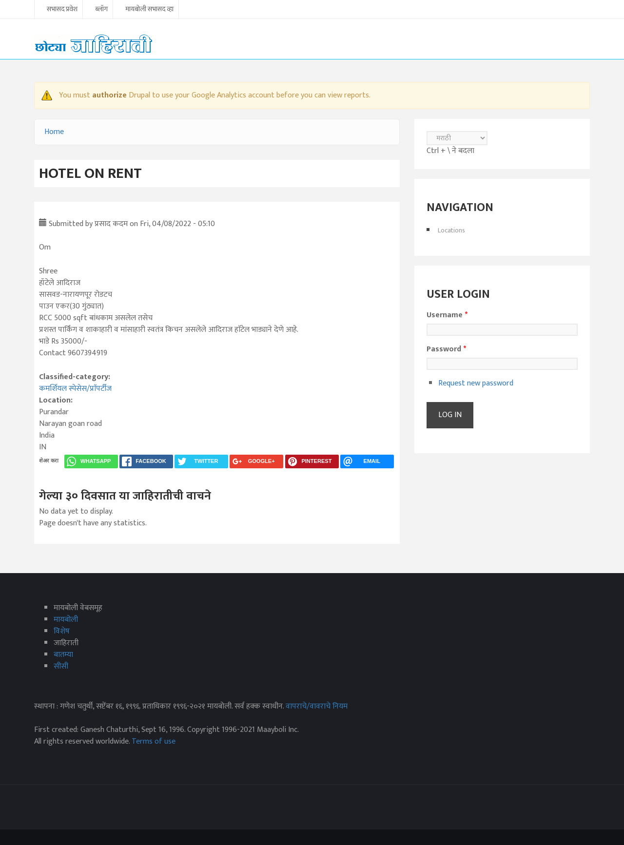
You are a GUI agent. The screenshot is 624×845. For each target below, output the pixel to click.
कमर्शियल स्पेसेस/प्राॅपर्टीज (75, 388)
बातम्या (63, 654)
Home (54, 131)
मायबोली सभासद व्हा (149, 9)
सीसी (61, 666)
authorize (109, 95)
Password (446, 349)
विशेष (62, 631)
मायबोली (66, 619)
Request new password (475, 383)
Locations (451, 230)
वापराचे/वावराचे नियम (317, 706)
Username (447, 315)
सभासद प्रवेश (62, 9)
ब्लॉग (101, 9)
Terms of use (154, 741)
